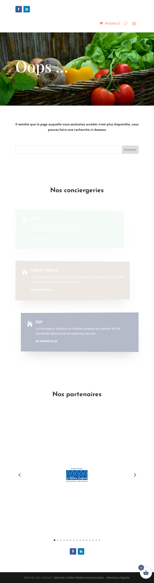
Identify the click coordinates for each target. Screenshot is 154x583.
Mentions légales (118, 577)
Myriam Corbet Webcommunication (78, 577)
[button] (19, 475)
